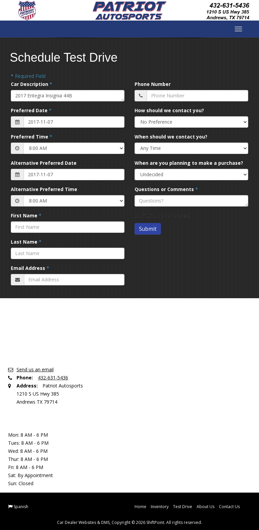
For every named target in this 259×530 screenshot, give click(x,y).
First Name (26, 215)
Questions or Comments (166, 189)
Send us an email (35, 369)
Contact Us (229, 506)
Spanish (20, 506)
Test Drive (182, 506)
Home (140, 506)
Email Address (30, 268)
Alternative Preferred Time (44, 189)
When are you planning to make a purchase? (189, 163)
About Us (205, 506)
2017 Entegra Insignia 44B (67, 95)
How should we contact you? (169, 110)
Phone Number (153, 84)
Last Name (26, 242)
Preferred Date (31, 110)
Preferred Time (31, 136)
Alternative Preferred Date (44, 163)
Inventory (160, 506)
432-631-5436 (53, 377)
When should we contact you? (171, 136)
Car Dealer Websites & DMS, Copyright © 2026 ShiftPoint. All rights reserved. (129, 522)
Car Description (31, 84)
